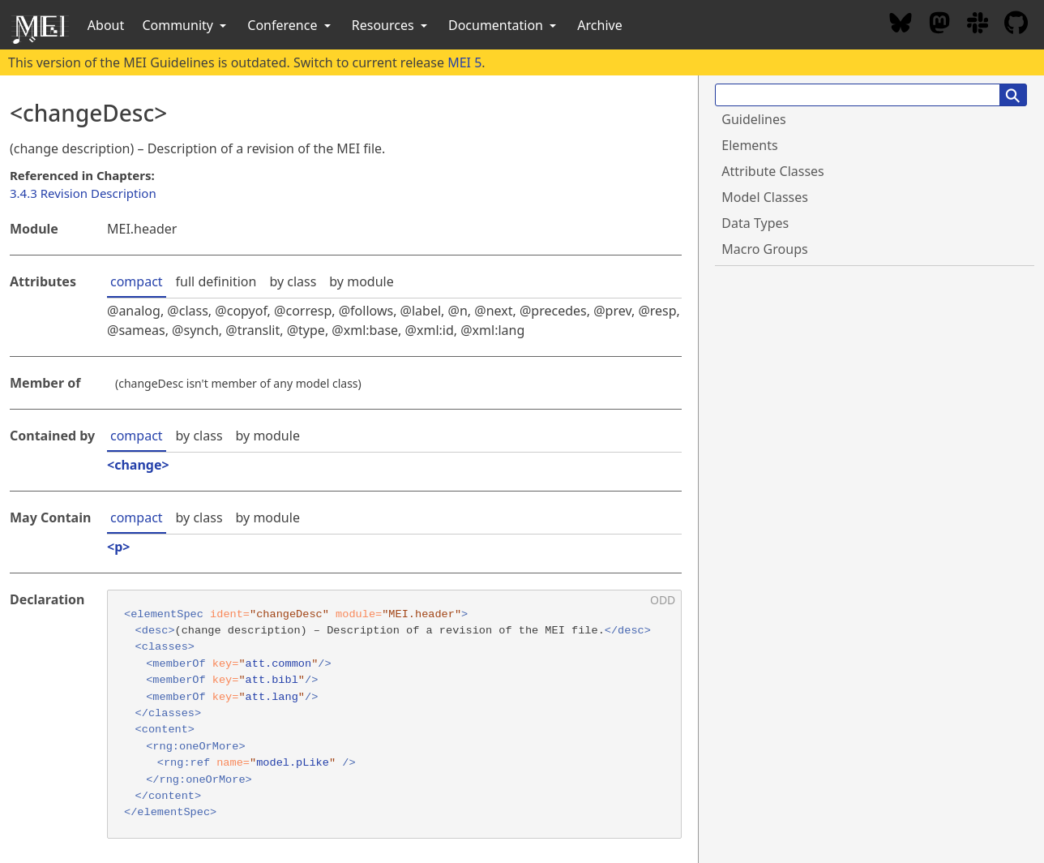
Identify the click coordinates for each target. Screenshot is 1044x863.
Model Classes (764, 197)
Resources (391, 25)
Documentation (503, 25)
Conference (290, 25)
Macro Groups (764, 249)
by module (361, 281)
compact (136, 281)
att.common (279, 664)
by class (292, 281)
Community (185, 25)
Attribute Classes (772, 171)
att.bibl (272, 680)
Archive (599, 25)
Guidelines (753, 119)
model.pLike (292, 763)
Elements (749, 145)
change (137, 465)
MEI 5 (464, 62)
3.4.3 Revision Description (83, 193)
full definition (216, 281)
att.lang (272, 697)
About (106, 25)
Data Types (755, 223)
